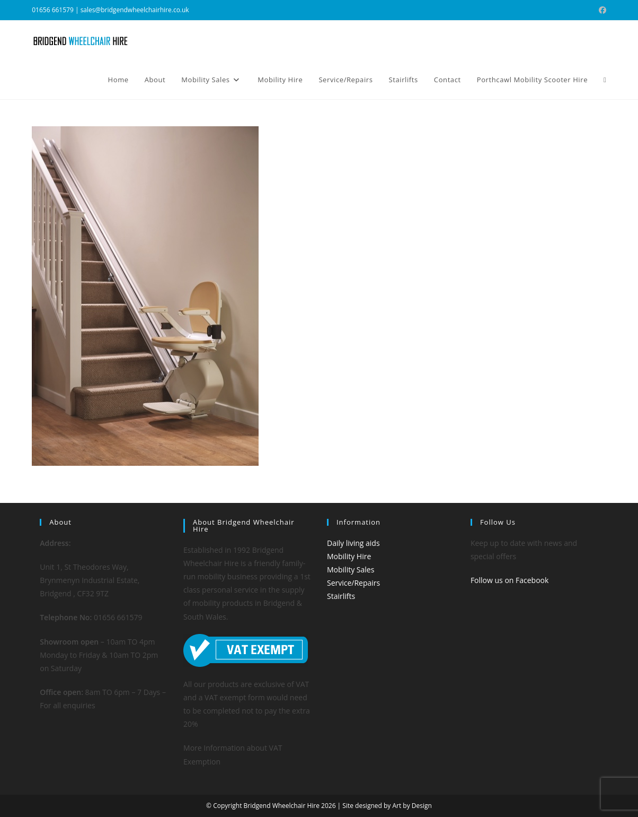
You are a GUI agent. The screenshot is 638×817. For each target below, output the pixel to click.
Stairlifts (341, 596)
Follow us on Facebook (510, 580)
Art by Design (411, 805)
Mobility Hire (349, 556)
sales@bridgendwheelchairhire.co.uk (135, 9)
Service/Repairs (353, 583)
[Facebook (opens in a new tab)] (601, 10)
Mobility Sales (350, 569)
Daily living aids (353, 543)
